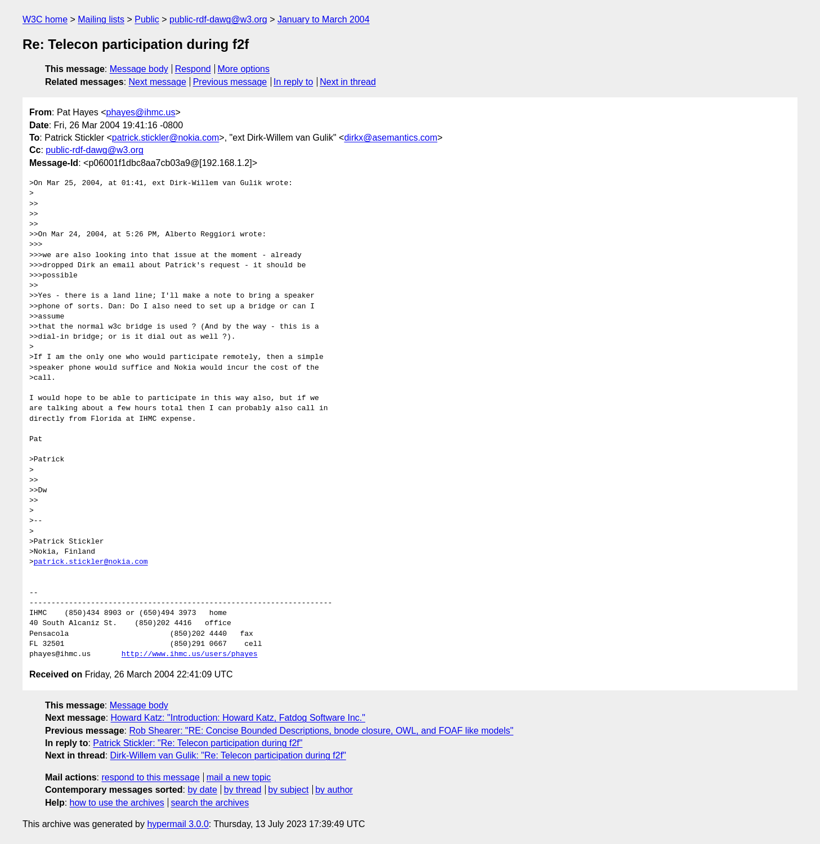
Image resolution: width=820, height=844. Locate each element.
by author (334, 789)
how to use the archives (117, 802)
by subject (288, 789)
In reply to (293, 82)
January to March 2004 (323, 19)
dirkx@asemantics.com (390, 137)
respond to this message (150, 777)
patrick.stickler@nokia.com (165, 137)
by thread (243, 789)
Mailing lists (101, 19)
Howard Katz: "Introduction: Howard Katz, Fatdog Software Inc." (238, 717)
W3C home (45, 19)
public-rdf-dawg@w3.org (218, 19)
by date (202, 789)
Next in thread (348, 82)
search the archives (210, 802)
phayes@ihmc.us (141, 112)
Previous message (230, 82)
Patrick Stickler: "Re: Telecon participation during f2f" (197, 743)
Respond (193, 69)
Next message (157, 82)
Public (147, 19)
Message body (139, 69)
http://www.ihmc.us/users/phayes (190, 654)
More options (244, 69)
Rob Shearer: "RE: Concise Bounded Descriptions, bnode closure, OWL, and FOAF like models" (321, 730)
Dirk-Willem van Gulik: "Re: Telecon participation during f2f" (228, 755)
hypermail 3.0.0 (177, 824)
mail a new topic (239, 777)
